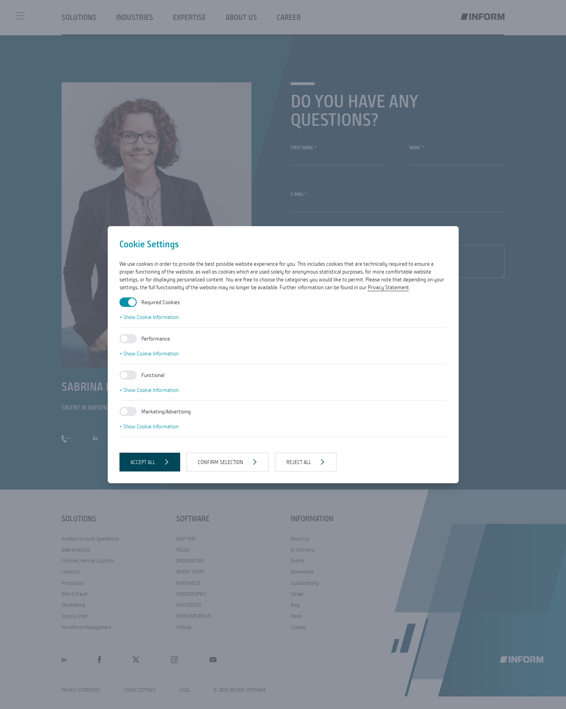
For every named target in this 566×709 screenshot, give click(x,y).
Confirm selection (220, 462)
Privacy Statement (388, 287)
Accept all (142, 462)
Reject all (298, 462)
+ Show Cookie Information (149, 317)
